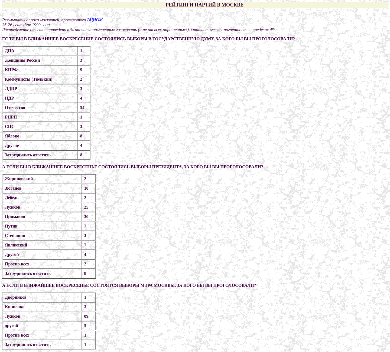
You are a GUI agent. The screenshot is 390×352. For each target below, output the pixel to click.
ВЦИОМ (95, 20)
